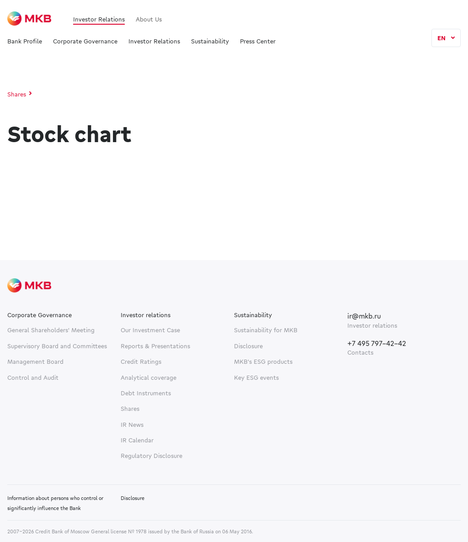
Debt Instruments (146, 393)
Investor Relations (99, 19)
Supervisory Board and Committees (57, 346)
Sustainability (210, 41)
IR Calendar (137, 440)
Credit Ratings (141, 361)
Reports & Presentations (155, 346)
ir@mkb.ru (364, 315)
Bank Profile (24, 41)
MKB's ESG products (263, 361)
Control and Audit (32, 377)
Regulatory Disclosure (151, 456)
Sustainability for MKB (266, 330)
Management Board (35, 361)
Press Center (258, 41)
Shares (16, 94)
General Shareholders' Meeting (51, 330)
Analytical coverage (148, 377)
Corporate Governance (85, 41)
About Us (149, 19)
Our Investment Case (150, 330)
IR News (132, 424)
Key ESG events (256, 377)
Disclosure (248, 346)
